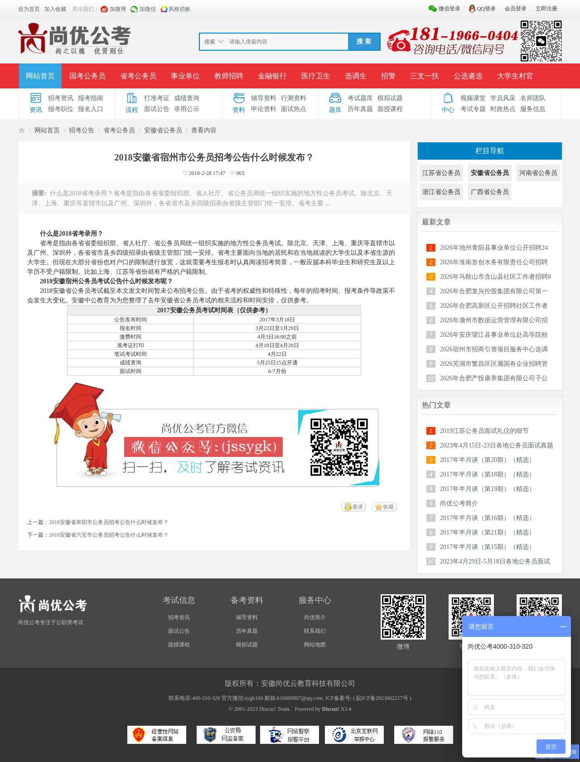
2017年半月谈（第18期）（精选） (487, 474)
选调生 (356, 76)
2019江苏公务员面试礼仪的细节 (484, 430)
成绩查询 (186, 98)
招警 (388, 76)
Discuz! (330, 709)
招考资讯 (60, 98)
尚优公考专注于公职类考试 (50, 622)
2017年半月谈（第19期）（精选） (487, 488)
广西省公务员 (490, 192)
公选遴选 (468, 76)
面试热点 (293, 109)
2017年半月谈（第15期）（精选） (487, 547)
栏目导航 (489, 151)
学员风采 (503, 98)
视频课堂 (473, 98)
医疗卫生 (315, 76)
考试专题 (473, 109)
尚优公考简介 (459, 503)
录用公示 (186, 109)
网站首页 (40, 76)
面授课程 (390, 109)
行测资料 (293, 98)
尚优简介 (315, 617)
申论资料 (263, 109)
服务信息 (533, 109)
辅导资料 (263, 98)
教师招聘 (228, 76)
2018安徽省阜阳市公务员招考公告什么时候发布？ (109, 522)
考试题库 (360, 98)
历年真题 (360, 109)
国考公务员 (87, 76)
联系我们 (315, 631)
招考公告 (81, 130)
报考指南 (90, 98)
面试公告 (156, 109)
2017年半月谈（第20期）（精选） (487, 459)
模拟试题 (390, 98)
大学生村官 (515, 76)
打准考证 (156, 98)
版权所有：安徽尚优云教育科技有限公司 (290, 683)
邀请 (357, 507)
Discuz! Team (274, 709)
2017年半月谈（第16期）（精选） (487, 517)
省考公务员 (138, 76)
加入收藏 (55, 9)
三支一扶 (424, 76)
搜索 (209, 42)
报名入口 (90, 109)
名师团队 (533, 98)
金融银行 (272, 76)
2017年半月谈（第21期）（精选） (487, 532)
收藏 (388, 507)
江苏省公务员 (441, 173)
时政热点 (503, 109)
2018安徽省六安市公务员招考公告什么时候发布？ (109, 535)
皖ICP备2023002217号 (382, 698)
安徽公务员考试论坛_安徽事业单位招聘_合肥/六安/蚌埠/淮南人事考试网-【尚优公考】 (21, 130)
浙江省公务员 (441, 192)
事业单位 (185, 76)
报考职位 (60, 109)
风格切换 (179, 9)
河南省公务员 (538, 173)
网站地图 (315, 644)
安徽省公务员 (163, 130)
